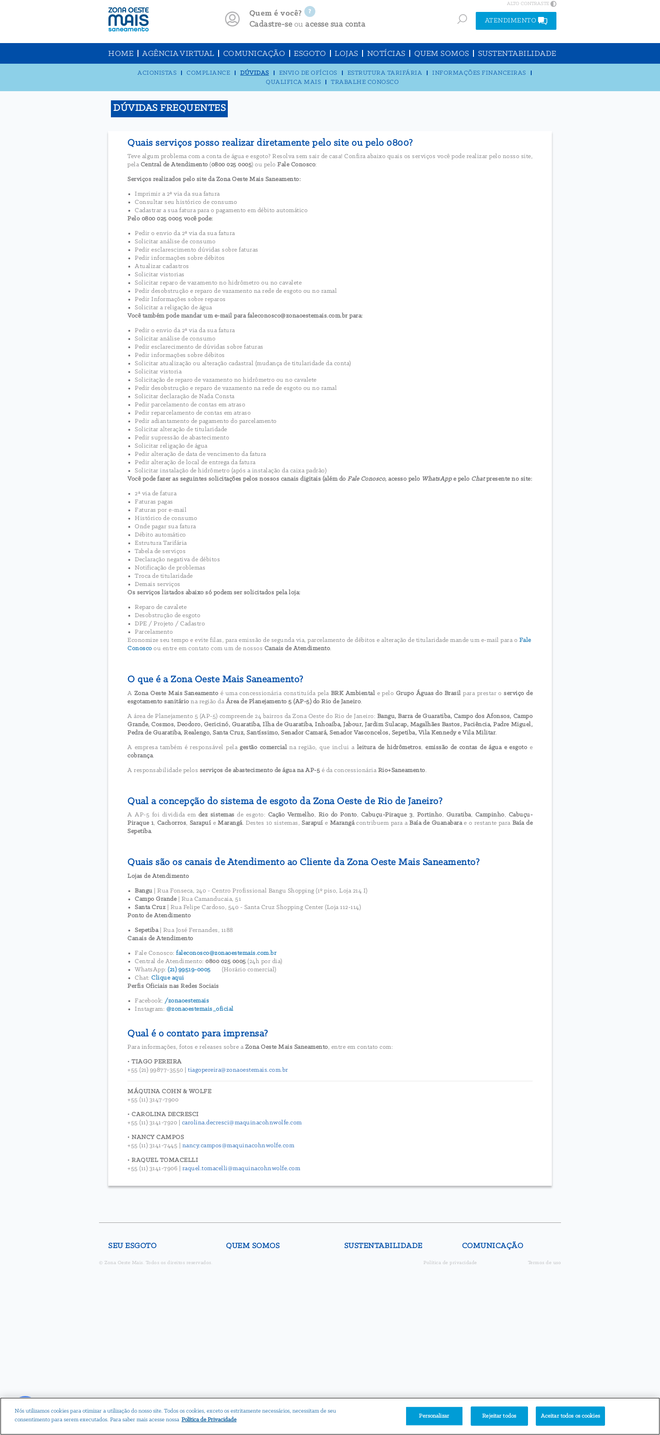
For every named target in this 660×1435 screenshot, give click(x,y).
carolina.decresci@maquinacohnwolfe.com (242, 1122)
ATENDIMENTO (516, 21)
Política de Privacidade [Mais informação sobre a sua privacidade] (209, 1420)
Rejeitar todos (499, 1416)
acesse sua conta (335, 24)
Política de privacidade (450, 1262)
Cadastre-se (270, 24)
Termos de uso (544, 1262)
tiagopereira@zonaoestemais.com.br (238, 1070)
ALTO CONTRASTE (531, 3)
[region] (330, 1416)
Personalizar (434, 1416)
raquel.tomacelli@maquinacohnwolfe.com (241, 1168)
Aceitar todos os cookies (570, 1416)
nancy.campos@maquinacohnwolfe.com (238, 1145)
